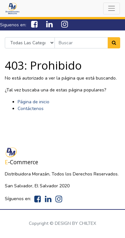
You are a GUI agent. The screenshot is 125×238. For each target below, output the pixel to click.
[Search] (114, 42)
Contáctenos (31, 109)
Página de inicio (33, 102)
